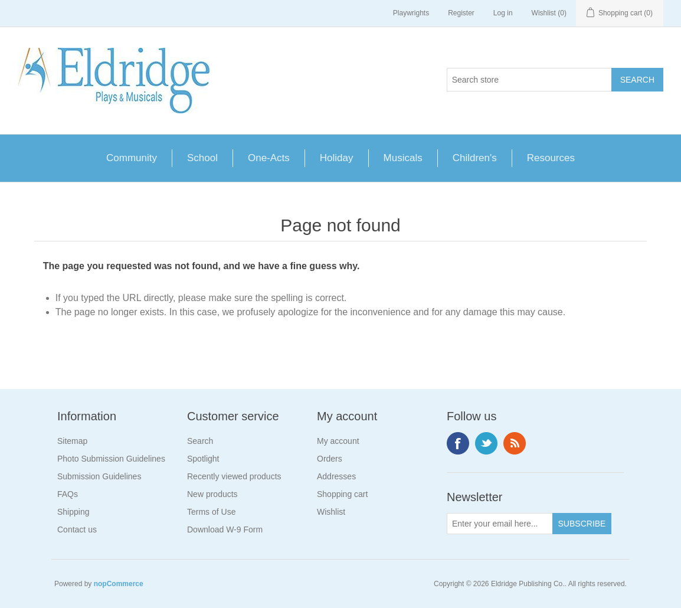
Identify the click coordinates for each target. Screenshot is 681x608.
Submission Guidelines (99, 476)
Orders (329, 458)
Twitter (486, 443)
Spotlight (203, 458)
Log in (503, 13)
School (202, 158)
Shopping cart (342, 494)
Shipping (73, 512)
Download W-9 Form (225, 529)
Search (200, 441)
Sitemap (72, 441)
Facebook (458, 443)
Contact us (77, 529)
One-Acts (269, 158)
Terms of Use (211, 512)
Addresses (336, 476)
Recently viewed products (234, 476)
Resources (551, 158)
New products (212, 494)
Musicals (403, 158)
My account (338, 441)
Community (131, 158)
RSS (514, 443)
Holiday (336, 158)
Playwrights (411, 13)
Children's (475, 158)
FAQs (67, 494)
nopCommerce (118, 584)
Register (461, 13)
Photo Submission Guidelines (111, 458)
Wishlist (331, 512)
